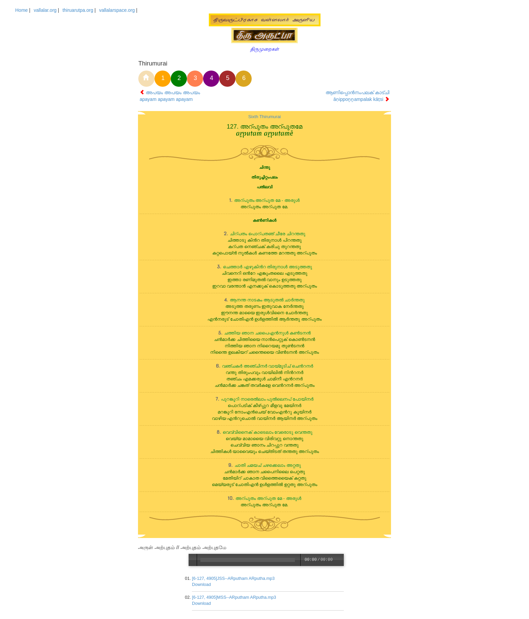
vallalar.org (45, 10)
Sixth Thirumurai (264, 116)
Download (202, 584)
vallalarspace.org (117, 10)
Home (21, 10)
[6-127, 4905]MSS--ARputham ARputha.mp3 (234, 597)
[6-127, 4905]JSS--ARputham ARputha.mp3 (234, 578)
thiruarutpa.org (77, 10)
